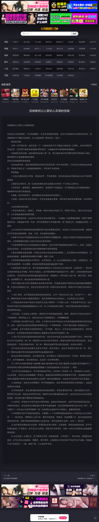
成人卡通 (38, 55)
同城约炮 (16, 75)
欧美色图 (38, 62)
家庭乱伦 (27, 69)
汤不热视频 (49, 75)
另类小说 (71, 69)
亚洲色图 (27, 62)
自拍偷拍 (27, 49)
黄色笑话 (82, 69)
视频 (6, 48)
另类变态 (93, 55)
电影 (6, 55)
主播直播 (82, 49)
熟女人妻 (60, 49)
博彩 (6, 42)
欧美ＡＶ (38, 49)
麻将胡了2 (59, 42)
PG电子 (15, 42)
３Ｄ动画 (49, 49)
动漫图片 (49, 62)
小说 (6, 68)
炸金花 (71, 42)
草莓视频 (38, 75)
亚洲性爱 (16, 55)
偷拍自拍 (27, 55)
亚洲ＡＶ (16, 49)
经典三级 (71, 55)
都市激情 (16, 69)
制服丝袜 (60, 55)
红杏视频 (60, 75)
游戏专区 (49, 42)
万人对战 (38, 42)
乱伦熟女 (82, 55)
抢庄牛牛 (93, 42)
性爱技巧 (93, 69)
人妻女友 (38, 69)
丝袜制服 (71, 49)
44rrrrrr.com (49, 29)
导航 (6, 75)
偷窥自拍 (16, 62)
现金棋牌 (82, 42)
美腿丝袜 (60, 62)
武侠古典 (49, 69)
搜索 (74, 34)
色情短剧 (71, 75)
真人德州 (27, 42)
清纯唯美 (71, 62)
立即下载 (63, 518)
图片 (6, 62)
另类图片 (93, 62)
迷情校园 (60, 69)
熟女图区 (82, 62)
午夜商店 (27, 75)
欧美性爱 (49, 55)
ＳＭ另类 (93, 49)
